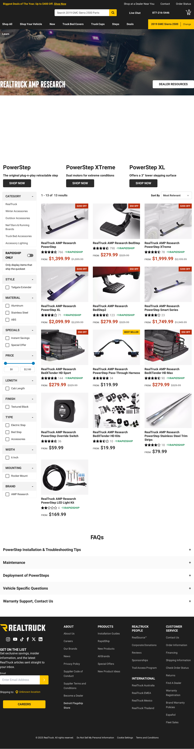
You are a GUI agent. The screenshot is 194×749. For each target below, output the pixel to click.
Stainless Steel (19, 312)
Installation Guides (109, 633)
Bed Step (16, 432)
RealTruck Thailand (143, 708)
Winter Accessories (16, 211)
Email (3, 673)
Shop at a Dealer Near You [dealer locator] (139, 3)
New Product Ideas (109, 671)
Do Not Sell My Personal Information (95, 738)
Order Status (183, 3)
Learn (5, 33)
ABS (13, 319)
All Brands (104, 656)
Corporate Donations (144, 645)
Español (170, 714)
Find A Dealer (173, 683)
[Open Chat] (132, 13)
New (52, 24)
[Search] (86, 12)
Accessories (18, 439)
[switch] (19, 255)
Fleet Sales (172, 722)
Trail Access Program (144, 667)
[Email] (20, 679)
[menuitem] (7, 24)
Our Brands (70, 648)
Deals (130, 24)
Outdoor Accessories (17, 218)
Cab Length (18, 388)
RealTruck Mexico (142, 700)
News (67, 656)
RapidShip (104, 641)
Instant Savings (20, 338)
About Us (69, 633)
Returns (170, 675)
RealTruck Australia (143, 685)
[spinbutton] (11, 369)
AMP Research (19, 494)
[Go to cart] (188, 12)
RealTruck (11, 204)
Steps (115, 24)
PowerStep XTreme (90, 167)
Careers (68, 641)
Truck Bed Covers (73, 24)
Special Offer (18, 345)
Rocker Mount (19, 475)
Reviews (137, 652)
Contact (165, 3)
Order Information (176, 645)
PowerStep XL (147, 167)
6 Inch (14, 457)
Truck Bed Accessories (18, 236)
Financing (172, 652)
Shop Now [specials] (60, 3)
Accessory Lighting (16, 243)
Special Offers (106, 664)
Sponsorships (140, 660)
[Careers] (24, 704)
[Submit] (44, 679)
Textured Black (19, 406)
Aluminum (17, 305)
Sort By (155, 195)
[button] (97, 549)
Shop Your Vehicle (31, 24)
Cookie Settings (125, 738)
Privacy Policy (72, 664)
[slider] (5, 363)
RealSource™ (139, 637)
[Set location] (27, 692)
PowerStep (17, 167)
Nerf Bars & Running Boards (17, 227)
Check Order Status (177, 667)
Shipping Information (178, 660)
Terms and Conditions (147, 738)
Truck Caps (98, 24)
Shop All (7, 24)
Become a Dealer (73, 695)
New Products (106, 648)
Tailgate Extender (21, 287)
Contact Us (172, 637)
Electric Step (18, 425)
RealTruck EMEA (141, 693)
